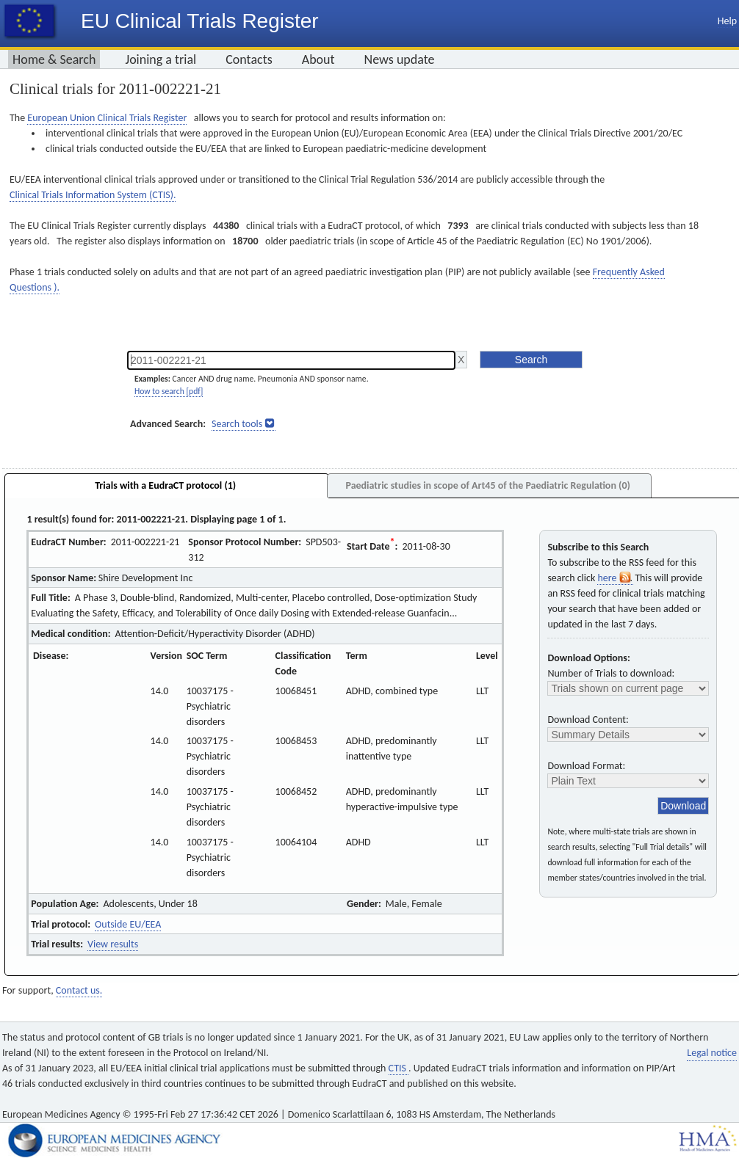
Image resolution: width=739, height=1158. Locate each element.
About (318, 59)
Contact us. (79, 990)
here (614, 578)
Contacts (249, 59)
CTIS (398, 1068)
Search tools (237, 424)
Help (727, 21)
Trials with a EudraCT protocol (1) (165, 485)
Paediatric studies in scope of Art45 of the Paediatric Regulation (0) (487, 485)
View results (112, 944)
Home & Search (53, 59)
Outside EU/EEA (128, 924)
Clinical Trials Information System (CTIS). (93, 195)
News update (399, 59)
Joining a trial (160, 59)
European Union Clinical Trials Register (107, 118)
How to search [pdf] (168, 391)
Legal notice (712, 1052)
